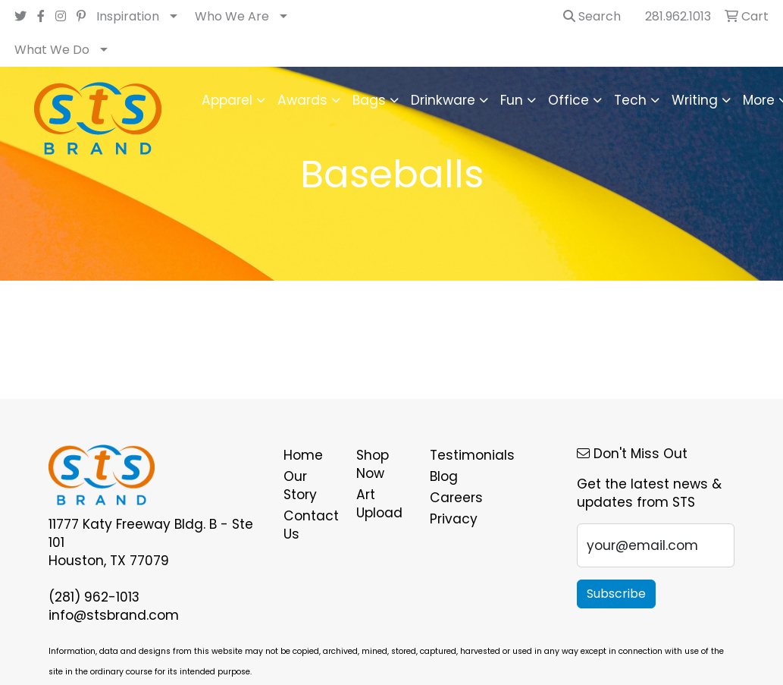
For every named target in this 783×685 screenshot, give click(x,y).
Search (592, 16)
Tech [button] (630, 100)
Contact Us (311, 525)
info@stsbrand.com (114, 615)
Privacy (454, 519)
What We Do (51, 49)
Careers (456, 498)
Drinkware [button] (443, 100)
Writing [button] (695, 100)
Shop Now (372, 464)
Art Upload (379, 503)
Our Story (300, 485)
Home (303, 455)
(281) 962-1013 (94, 597)
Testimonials (457, 455)
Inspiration (127, 16)
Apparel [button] (227, 100)
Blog (444, 476)
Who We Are (232, 16)
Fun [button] (511, 100)
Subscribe (616, 593)
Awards (302, 100)
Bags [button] (369, 100)
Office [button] (568, 100)
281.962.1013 (678, 16)
